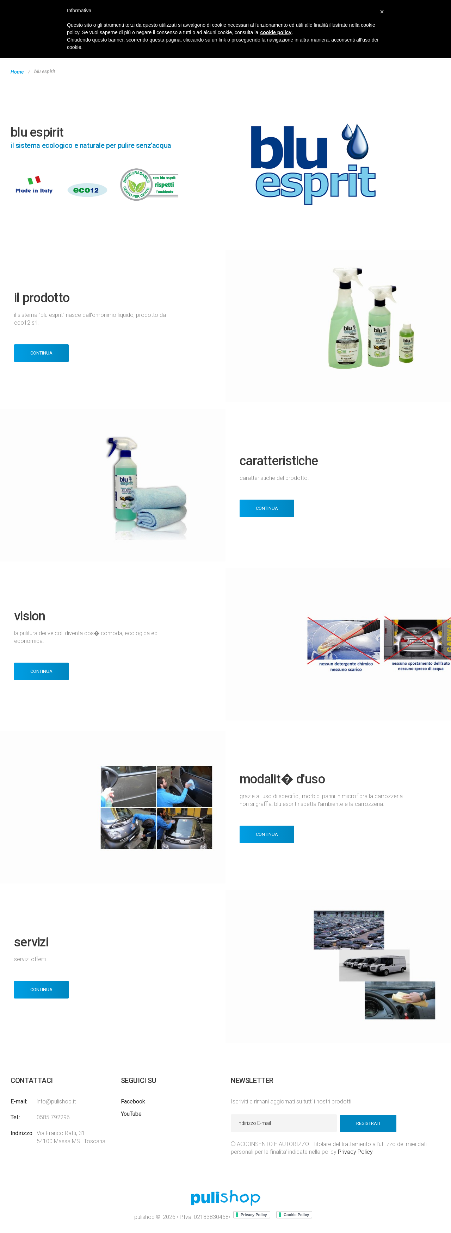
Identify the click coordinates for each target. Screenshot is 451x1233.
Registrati (368, 1123)
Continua (41, 353)
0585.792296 (53, 1117)
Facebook (133, 1101)
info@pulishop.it (56, 1101)
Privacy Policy (355, 1151)
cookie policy (276, 32)
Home (17, 72)
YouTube (131, 1113)
